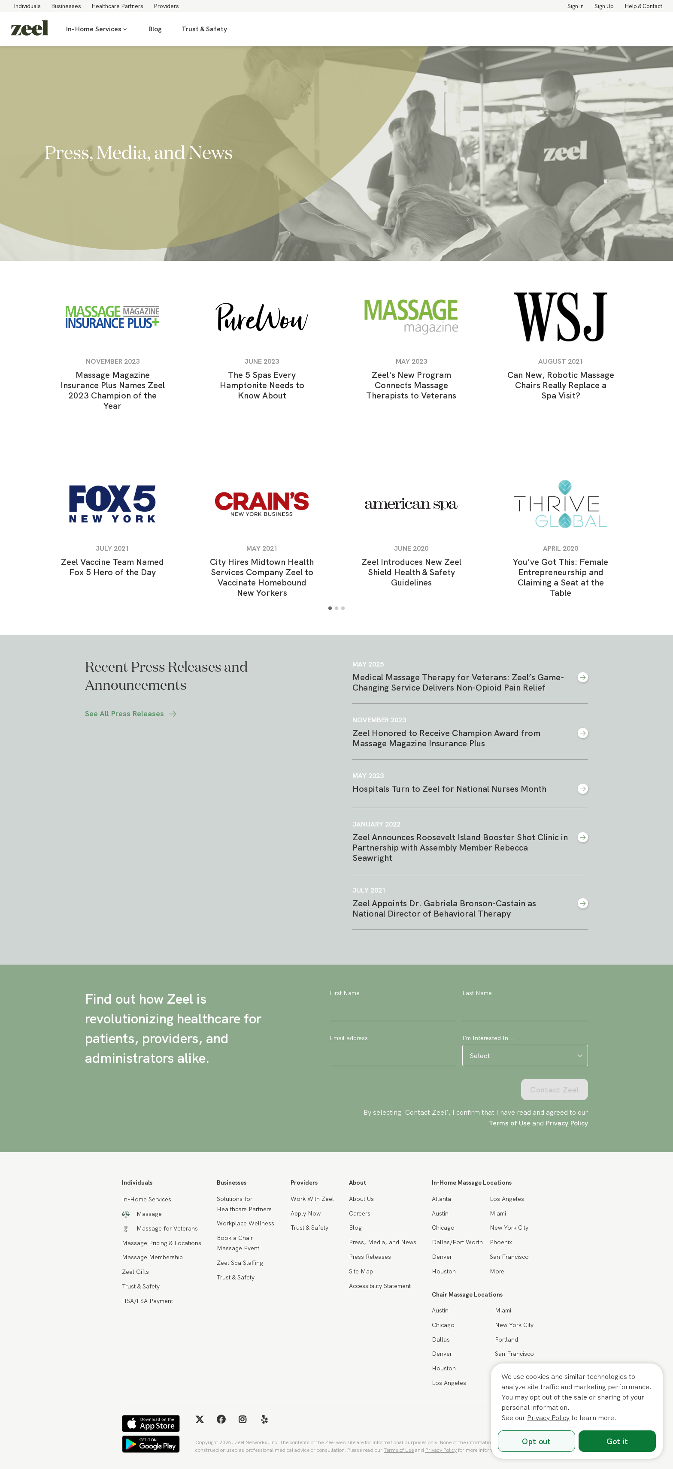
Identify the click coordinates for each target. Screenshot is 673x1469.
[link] (30, 29)
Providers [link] (166, 6)
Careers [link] (359, 1213)
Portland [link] (506, 1339)
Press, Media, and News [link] (382, 1242)
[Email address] (392, 1055)
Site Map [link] (361, 1271)
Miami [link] (498, 1213)
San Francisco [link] (509, 1257)
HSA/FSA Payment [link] (147, 1301)
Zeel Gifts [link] (135, 1272)
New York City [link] (509, 1227)
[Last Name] (525, 1010)
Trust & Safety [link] (204, 29)
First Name (345, 993)
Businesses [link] (66, 6)
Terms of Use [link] (510, 1123)
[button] (655, 29)
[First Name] (392, 1010)
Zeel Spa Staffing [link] (240, 1263)
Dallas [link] (441, 1339)
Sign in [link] (575, 6)
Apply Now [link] (306, 1213)
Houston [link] (444, 1271)
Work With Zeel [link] (312, 1199)
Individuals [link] (27, 6)
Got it (617, 1441)
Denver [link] (442, 1257)
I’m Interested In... (488, 1038)
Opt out (536, 1441)
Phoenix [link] (501, 1242)
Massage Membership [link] (152, 1257)
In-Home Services (97, 29)
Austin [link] (440, 1213)
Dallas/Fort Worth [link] (457, 1242)
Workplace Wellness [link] (245, 1223)
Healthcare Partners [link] (117, 6)
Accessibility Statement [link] (380, 1286)
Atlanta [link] (441, 1199)
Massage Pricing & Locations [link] (161, 1243)
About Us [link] (361, 1199)
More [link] (497, 1271)
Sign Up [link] (604, 6)
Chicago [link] (443, 1227)
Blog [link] (155, 29)
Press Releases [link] (370, 1257)
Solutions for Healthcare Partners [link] (244, 1204)
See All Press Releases (131, 714)
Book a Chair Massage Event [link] (238, 1243)
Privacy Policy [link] (567, 1123)
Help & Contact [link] (643, 6)
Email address (349, 1038)
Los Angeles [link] (507, 1199)
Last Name (477, 993)
